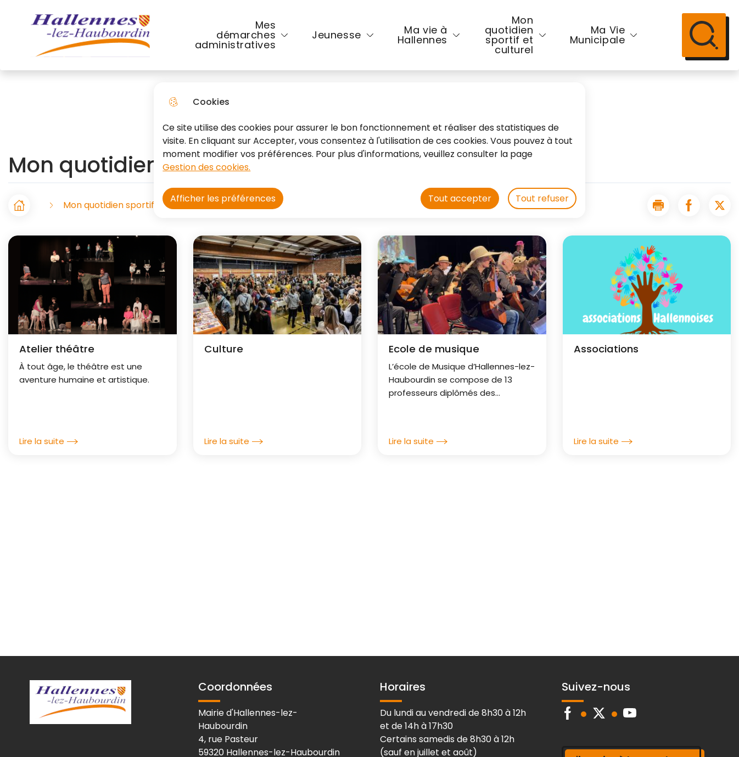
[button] (658, 205)
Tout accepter (459, 198)
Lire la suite (48, 441)
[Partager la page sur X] (720, 205)
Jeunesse (336, 35)
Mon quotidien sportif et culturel (509, 35)
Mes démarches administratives (235, 35)
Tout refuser (542, 198)
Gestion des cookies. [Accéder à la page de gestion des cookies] (206, 167)
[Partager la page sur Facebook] (689, 205)
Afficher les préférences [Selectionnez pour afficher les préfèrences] (223, 198)
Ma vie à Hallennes (422, 35)
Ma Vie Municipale (597, 35)
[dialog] (369, 150)
